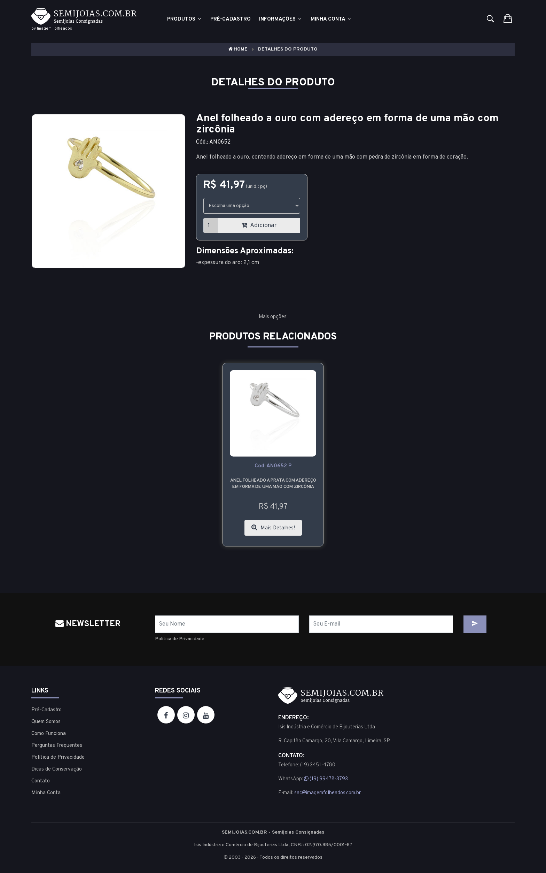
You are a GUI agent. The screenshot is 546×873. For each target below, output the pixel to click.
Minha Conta (331, 19)
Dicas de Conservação (56, 769)
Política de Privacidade (179, 639)
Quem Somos (46, 722)
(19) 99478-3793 (326, 779)
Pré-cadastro (230, 19)
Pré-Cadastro (46, 710)
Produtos (184, 19)
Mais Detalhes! (273, 527)
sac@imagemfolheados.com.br (327, 793)
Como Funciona (48, 733)
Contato (40, 781)
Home (238, 49)
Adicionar (259, 226)
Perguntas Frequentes (56, 745)
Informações (280, 19)
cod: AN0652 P (273, 466)
